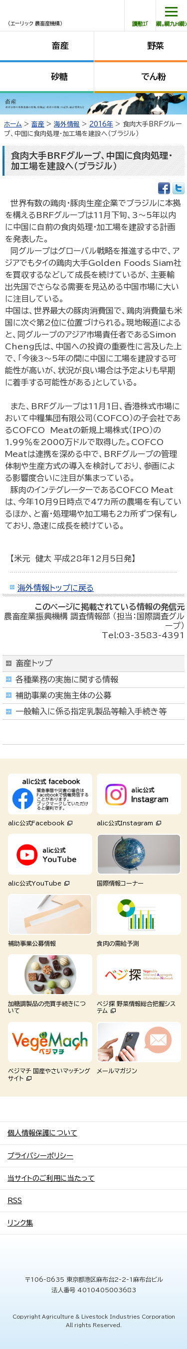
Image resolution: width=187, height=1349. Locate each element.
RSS (14, 1200)
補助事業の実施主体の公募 (63, 695)
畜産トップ (33, 663)
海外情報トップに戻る (55, 588)
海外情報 (67, 124)
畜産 (60, 45)
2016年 (101, 124)
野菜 (155, 45)
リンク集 (20, 1223)
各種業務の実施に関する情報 (66, 679)
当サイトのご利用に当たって (51, 1178)
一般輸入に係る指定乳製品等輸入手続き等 (91, 711)
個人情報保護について (42, 1132)
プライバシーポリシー (40, 1155)
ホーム (13, 124)
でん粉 (153, 76)
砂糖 (59, 76)
